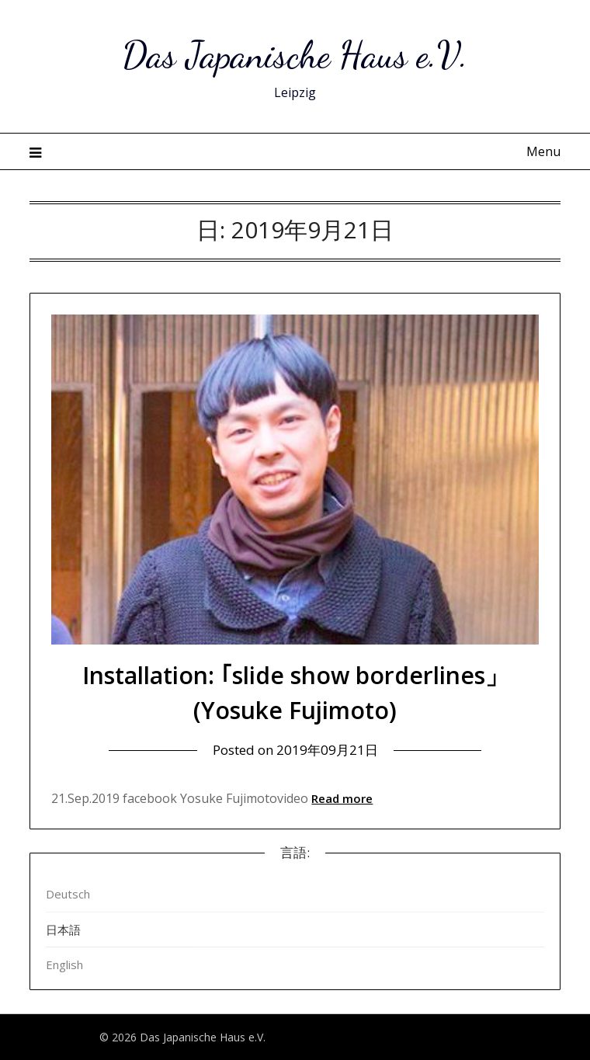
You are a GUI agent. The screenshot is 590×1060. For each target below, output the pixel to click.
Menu (543, 151)
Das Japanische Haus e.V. (295, 55)
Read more (342, 798)
